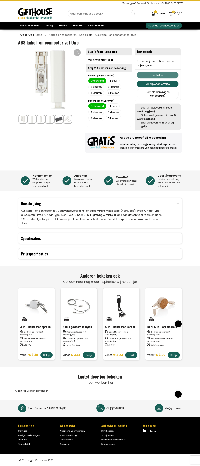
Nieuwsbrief (24, 443)
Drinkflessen (107, 430)
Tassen (63, 25)
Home (38, 35)
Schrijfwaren (107, 434)
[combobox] (98, 14)
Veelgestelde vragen (29, 434)
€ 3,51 (71, 354)
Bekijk (46, 354)
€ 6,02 (156, 354)
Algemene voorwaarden (72, 430)
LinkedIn (149, 430)
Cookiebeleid (66, 438)
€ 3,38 (29, 354)
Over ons (22, 438)
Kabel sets (85, 35)
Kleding (48, 25)
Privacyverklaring (68, 434)
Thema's (77, 25)
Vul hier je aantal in (100, 59)
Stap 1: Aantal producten (102, 51)
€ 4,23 (114, 354)
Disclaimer (65, 443)
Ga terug (26, 34)
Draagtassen (108, 443)
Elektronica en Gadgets (113, 438)
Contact (22, 430)
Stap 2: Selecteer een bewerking (107, 68)
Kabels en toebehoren (63, 35)
